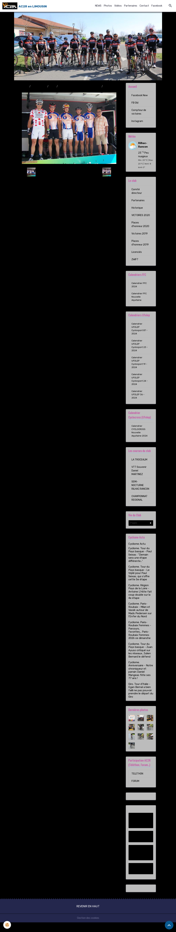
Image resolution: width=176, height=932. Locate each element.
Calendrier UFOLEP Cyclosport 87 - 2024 (140, 331)
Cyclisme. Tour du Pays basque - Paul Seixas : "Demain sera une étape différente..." (140, 564)
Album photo (39, 86)
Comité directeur (136, 191)
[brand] (24, 5)
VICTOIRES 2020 (140, 215)
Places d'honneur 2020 (140, 224)
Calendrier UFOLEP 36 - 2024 (138, 402)
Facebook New (139, 95)
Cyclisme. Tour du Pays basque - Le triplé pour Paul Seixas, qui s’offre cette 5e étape (139, 583)
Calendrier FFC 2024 (139, 285)
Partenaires (130, 5)
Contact (144, 5)
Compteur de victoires (138, 112)
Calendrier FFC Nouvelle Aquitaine (139, 298)
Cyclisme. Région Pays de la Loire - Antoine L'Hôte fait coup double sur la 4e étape (140, 601)
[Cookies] (7, 925)
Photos (108, 5)
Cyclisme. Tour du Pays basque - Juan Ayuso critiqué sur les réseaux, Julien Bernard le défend (140, 660)
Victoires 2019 (139, 233)
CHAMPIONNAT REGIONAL (139, 507)
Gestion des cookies (88, 927)
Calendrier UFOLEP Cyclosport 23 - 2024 (140, 349)
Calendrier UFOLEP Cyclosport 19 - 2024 (139, 367)
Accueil (24, 86)
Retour (69, 171)
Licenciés (136, 252)
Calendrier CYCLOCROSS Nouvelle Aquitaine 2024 (140, 440)
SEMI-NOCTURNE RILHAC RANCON (140, 495)
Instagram (137, 121)
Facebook (156, 5)
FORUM (135, 790)
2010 (52, 86)
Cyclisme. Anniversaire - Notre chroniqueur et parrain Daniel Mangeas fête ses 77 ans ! (140, 679)
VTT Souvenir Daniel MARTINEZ (138, 480)
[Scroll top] (169, 925)
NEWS (98, 5)
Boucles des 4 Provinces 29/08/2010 (79, 86)
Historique (137, 207)
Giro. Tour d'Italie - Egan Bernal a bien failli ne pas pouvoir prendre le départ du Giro (140, 700)
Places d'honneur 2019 (140, 243)
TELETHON (137, 783)
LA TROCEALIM (139, 469)
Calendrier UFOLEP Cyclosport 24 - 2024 (140, 386)
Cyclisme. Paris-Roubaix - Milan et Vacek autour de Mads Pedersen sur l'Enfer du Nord (140, 620)
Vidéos (118, 5)
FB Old (134, 102)
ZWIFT (134, 259)
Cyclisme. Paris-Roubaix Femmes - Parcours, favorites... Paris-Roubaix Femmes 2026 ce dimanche (139, 639)
